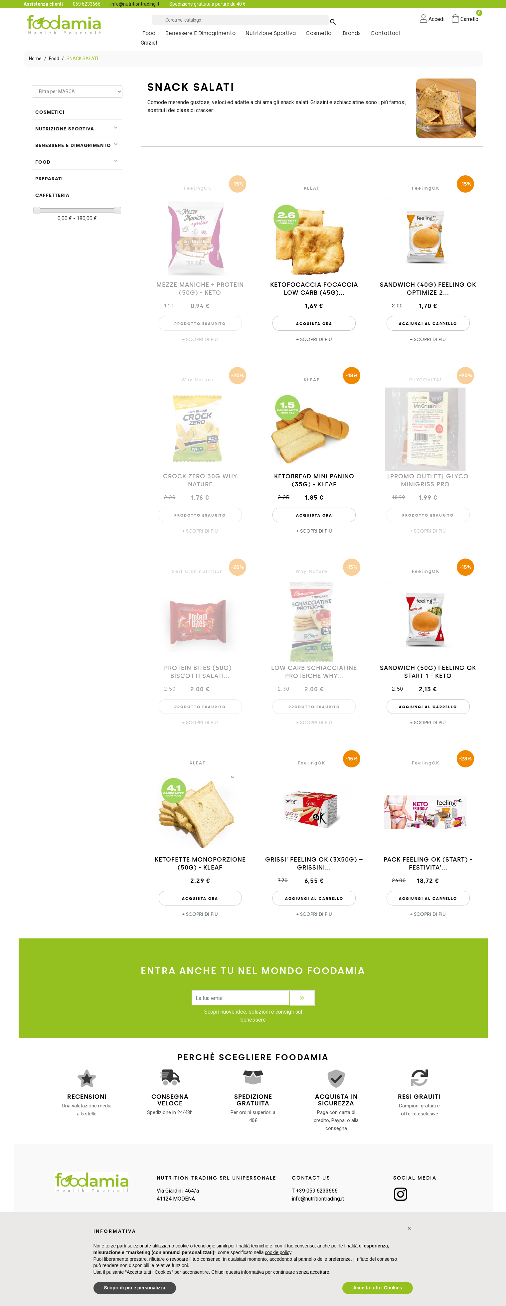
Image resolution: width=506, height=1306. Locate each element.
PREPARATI (49, 179)
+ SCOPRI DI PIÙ (200, 339)
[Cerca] (240, 20)
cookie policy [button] (278, 1252)
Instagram (400, 1194)
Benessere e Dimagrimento (73, 145)
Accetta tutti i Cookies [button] (377, 1287)
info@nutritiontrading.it (134, 4)
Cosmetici (50, 112)
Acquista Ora (314, 324)
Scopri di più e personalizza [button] (134, 1287)
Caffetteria (52, 195)
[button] (409, 1228)
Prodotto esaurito (200, 324)
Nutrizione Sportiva (64, 129)
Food (43, 162)
